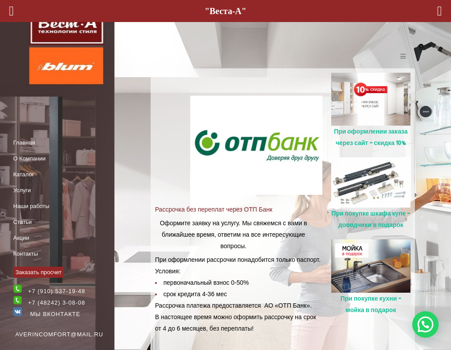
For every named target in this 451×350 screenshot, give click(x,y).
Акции (21, 238)
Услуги (22, 190)
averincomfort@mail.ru (59, 334)
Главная (24, 142)
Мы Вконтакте (46, 314)
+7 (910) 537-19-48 (56, 291)
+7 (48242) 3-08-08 (56, 302)
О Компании (29, 158)
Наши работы (31, 206)
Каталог (23, 174)
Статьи (22, 222)
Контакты (25, 253)
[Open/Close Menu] (402, 56)
